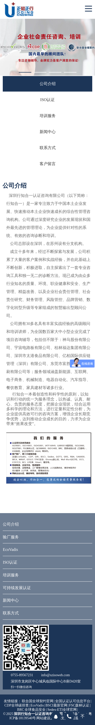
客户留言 (48, 164)
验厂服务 (11, 537)
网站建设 (43, 718)
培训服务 (48, 116)
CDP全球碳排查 (17, 705)
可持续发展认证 (17, 588)
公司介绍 (48, 84)
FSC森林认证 (79, 705)
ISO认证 (47, 100)
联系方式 (48, 148)
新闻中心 (48, 132)
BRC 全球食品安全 (31, 709)
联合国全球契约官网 (37, 701)
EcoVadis (10, 549)
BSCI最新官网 (56, 705)
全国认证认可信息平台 (73, 701)
